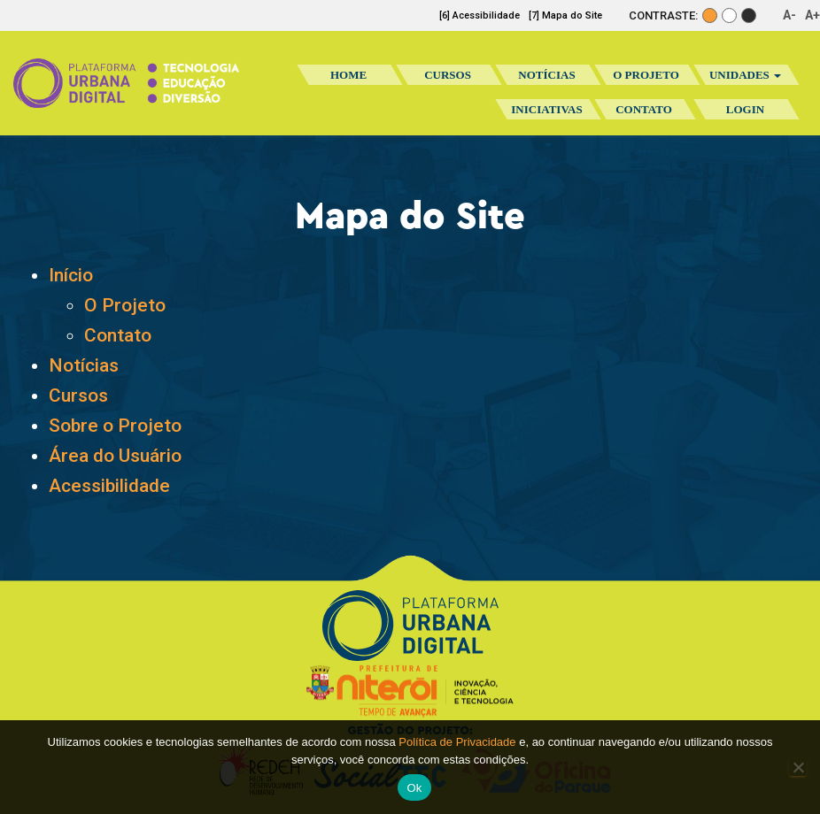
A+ (812, 15)
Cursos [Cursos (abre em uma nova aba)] (78, 395)
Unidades (745, 74)
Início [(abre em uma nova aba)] (71, 275)
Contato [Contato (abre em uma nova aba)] (117, 335)
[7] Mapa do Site (565, 15)
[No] (798, 767)
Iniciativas (546, 115)
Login (745, 109)
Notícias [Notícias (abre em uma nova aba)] (84, 365)
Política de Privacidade (456, 742)
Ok (414, 788)
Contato (643, 109)
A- (789, 15)
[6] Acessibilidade (479, 15)
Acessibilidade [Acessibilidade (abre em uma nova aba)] (109, 485)
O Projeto (646, 74)
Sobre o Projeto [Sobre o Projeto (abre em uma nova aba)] (115, 425)
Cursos (447, 74)
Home (348, 74)
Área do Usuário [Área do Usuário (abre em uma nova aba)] (115, 455)
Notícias (546, 74)
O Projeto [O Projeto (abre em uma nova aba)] (125, 305)
